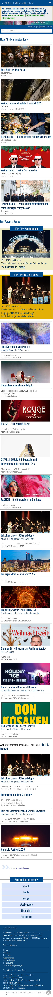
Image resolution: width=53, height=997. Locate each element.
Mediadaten (10, 992)
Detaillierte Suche (46, 27)
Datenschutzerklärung (16, 15)
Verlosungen (31, 935)
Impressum (30, 992)
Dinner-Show (17, 935)
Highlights (34, 938)
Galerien (24, 935)
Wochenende (7, 940)
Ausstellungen (22, 933)
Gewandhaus (44, 938)
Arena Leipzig (19, 938)
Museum (38, 935)
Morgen (14, 938)
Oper (39, 938)
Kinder (11, 935)
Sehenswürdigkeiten (7, 938)
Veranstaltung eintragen (13, 965)
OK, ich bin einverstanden (35, 15)
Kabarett (42, 933)
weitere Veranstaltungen (15, 868)
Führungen (26, 938)
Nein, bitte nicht (8, 18)
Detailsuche (8, 963)
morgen (36, 27)
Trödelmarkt (6, 935)
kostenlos (7, 955)
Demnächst (8, 932)
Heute (15, 933)
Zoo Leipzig (37, 933)
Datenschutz (20, 992)
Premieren (31, 933)
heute (30, 27)
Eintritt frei (21, 940)
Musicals (14, 940)
